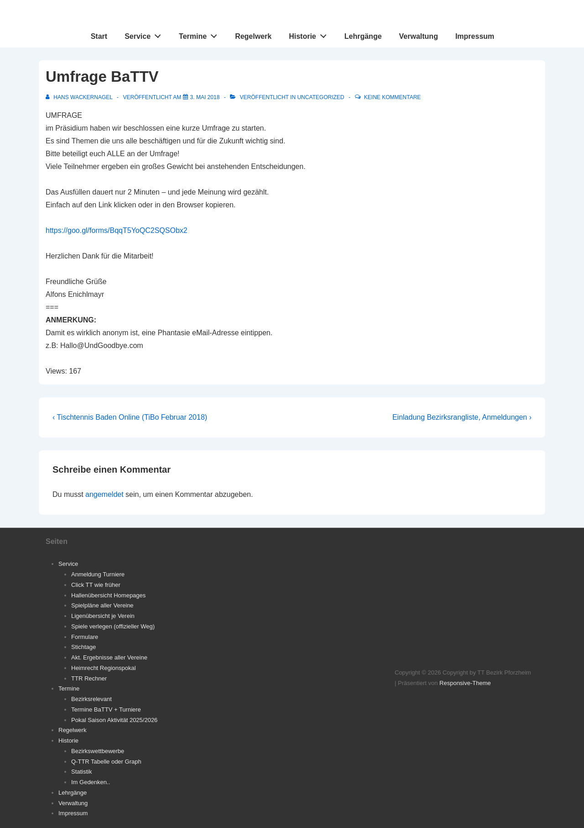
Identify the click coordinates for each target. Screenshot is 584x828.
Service (145, 34)
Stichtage (83, 646)
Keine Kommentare (392, 97)
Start (99, 36)
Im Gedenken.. (90, 782)
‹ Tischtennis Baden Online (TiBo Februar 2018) (129, 417)
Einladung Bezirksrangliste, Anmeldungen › (462, 417)
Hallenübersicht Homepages (108, 595)
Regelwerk (253, 36)
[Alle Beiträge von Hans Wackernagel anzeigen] (80, 97)
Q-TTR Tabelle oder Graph (106, 761)
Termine (200, 34)
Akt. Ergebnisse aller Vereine (109, 657)
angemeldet (104, 494)
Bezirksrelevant (91, 699)
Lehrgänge (363, 36)
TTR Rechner (89, 678)
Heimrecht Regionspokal (103, 668)
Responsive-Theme (465, 683)
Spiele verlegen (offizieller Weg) (113, 626)
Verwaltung (418, 36)
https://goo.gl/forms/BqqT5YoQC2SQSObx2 (117, 230)
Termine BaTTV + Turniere (106, 709)
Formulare (84, 636)
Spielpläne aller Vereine (102, 605)
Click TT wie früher (95, 584)
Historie (310, 34)
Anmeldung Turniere (98, 574)
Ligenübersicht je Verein (103, 615)
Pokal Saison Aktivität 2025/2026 (114, 720)
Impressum (474, 36)
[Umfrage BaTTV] (205, 97)
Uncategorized (320, 97)
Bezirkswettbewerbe (97, 751)
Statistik (81, 771)
